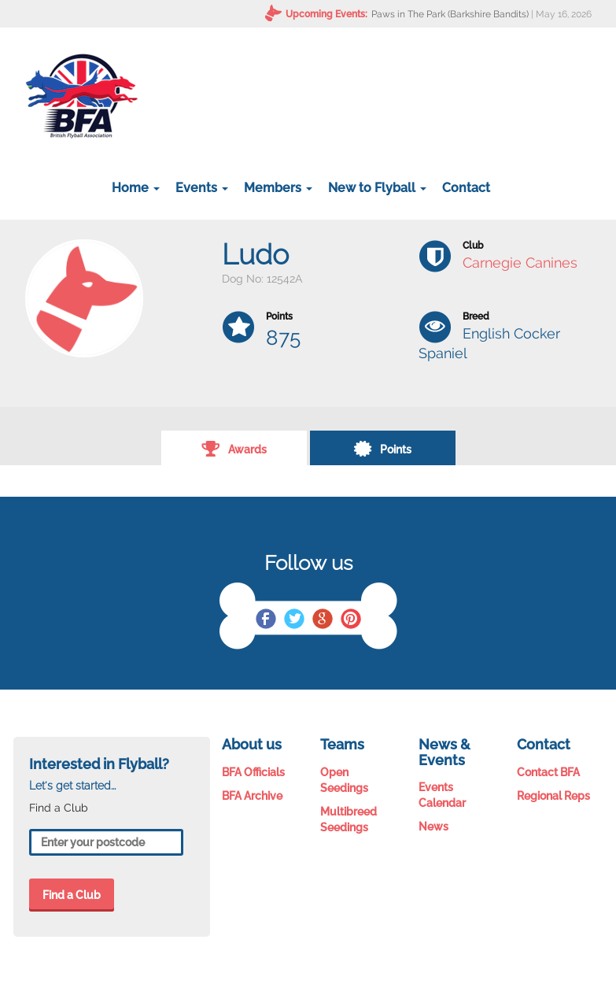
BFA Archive (252, 796)
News (433, 826)
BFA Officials (253, 772)
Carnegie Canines (520, 262)
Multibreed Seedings (348, 819)
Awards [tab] (234, 448)
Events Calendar (442, 795)
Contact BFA (548, 772)
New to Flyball (377, 187)
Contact (466, 187)
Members (278, 187)
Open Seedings (344, 780)
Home (136, 187)
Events (201, 187)
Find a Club (71, 895)
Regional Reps (553, 796)
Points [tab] (382, 448)
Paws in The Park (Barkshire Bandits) (450, 14)
